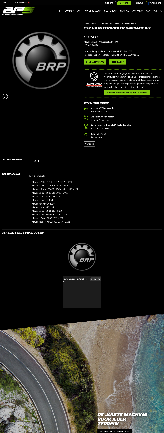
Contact (151, 10)
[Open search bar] (161, 11)
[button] (5, 96)
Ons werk (137, 10)
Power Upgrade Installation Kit (75, 280)
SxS (79, 10)
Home (86, 24)
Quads (69, 10)
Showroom (23, 2)
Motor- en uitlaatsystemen (125, 24)
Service (124, 10)
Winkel (94, 24)
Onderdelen (93, 10)
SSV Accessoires (106, 24)
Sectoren (110, 10)
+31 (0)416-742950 (10, 2)
